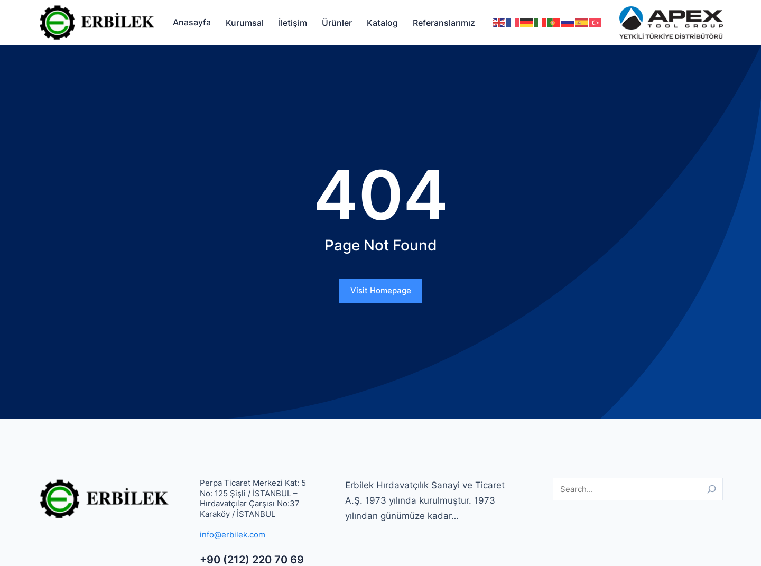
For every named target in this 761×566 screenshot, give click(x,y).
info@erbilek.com (232, 535)
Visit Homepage (380, 290)
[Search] (711, 489)
